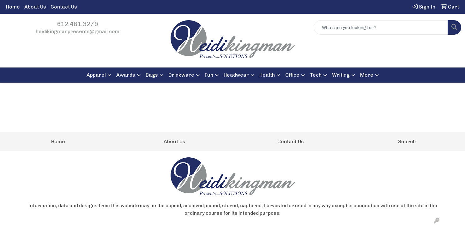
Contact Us (64, 7)
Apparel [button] (96, 75)
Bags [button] (152, 75)
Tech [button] (316, 75)
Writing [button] (341, 75)
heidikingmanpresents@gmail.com (77, 31)
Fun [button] (209, 75)
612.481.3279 (77, 24)
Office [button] (292, 75)
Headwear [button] (236, 75)
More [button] (366, 75)
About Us (35, 7)
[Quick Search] (381, 27)
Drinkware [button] (181, 75)
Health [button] (267, 75)
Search (407, 141)
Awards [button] (125, 75)
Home (13, 7)
